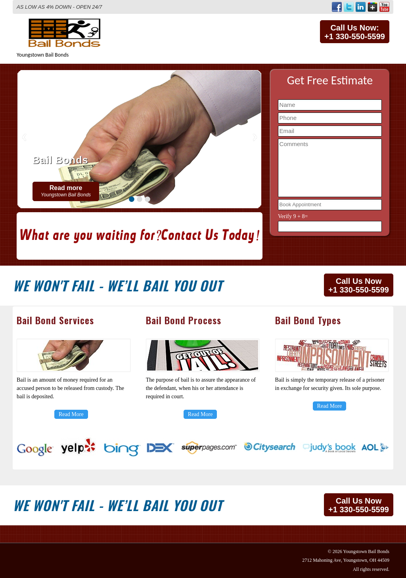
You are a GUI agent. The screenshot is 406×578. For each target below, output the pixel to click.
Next (254, 137)
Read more (66, 191)
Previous (24, 137)
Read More (71, 414)
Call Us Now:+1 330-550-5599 (354, 32)
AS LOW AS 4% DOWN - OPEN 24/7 (59, 7)
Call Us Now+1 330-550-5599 (358, 285)
